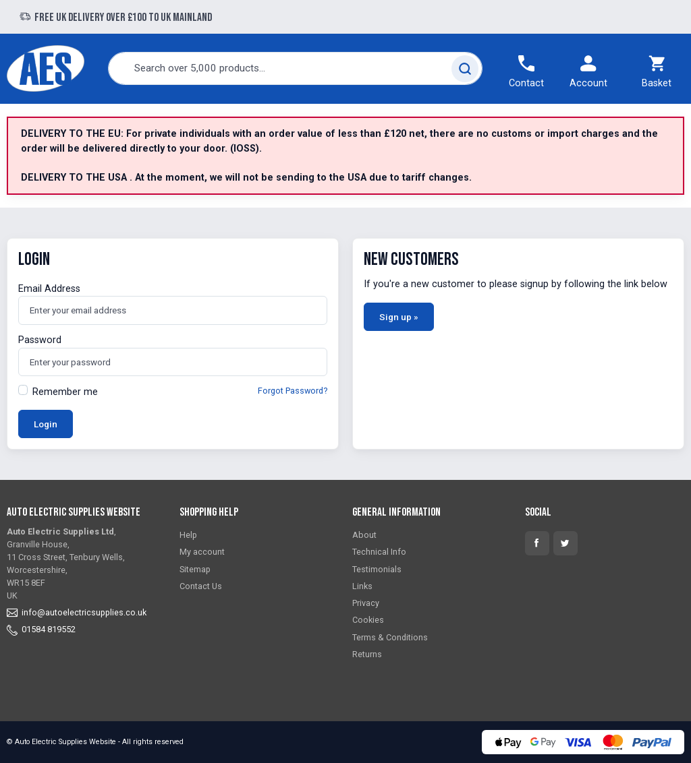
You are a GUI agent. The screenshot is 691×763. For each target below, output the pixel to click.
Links (362, 586)
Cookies (368, 620)
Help (188, 535)
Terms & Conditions (390, 637)
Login (45, 424)
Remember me (65, 392)
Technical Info (379, 552)
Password (39, 340)
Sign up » (398, 316)
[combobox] (295, 68)
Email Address (49, 289)
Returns (367, 654)
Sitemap (195, 569)
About (364, 535)
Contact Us (200, 586)
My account (202, 552)
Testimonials (377, 569)
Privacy (365, 603)
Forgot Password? (292, 391)
